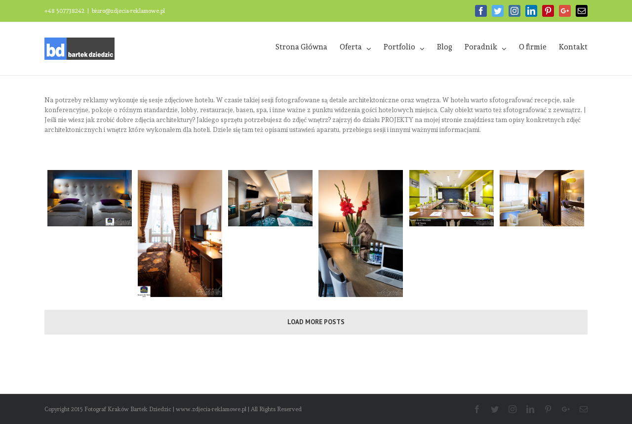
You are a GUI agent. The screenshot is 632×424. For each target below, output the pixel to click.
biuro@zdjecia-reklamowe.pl (128, 10)
